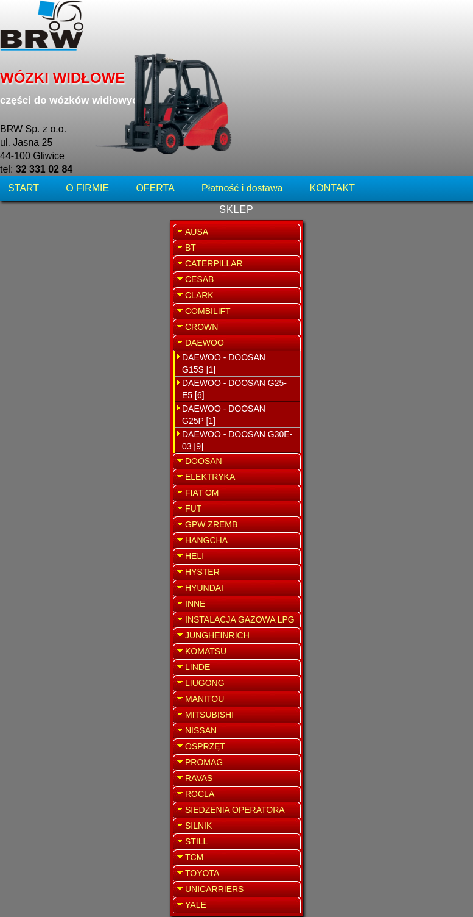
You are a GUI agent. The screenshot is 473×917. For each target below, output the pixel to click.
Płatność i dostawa (241, 82)
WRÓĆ (315, 120)
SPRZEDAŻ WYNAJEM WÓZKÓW (407, 314)
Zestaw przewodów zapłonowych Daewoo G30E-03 (235, 757)
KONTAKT (332, 82)
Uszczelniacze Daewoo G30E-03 (239, 838)
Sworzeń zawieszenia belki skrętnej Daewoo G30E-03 (235, 454)
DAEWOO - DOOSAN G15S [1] (54, 263)
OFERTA (155, 82)
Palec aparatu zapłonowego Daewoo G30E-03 (235, 361)
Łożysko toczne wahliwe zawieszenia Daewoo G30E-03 (235, 269)
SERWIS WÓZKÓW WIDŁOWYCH (406, 246)
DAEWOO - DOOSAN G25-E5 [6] (64, 288)
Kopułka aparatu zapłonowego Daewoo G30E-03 (237, 176)
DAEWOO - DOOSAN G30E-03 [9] (67, 340)
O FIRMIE (87, 82)
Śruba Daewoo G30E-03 (237, 676)
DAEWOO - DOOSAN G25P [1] (54, 314)
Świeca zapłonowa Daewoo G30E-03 (237, 535)
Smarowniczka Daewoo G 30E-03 (237, 605)
